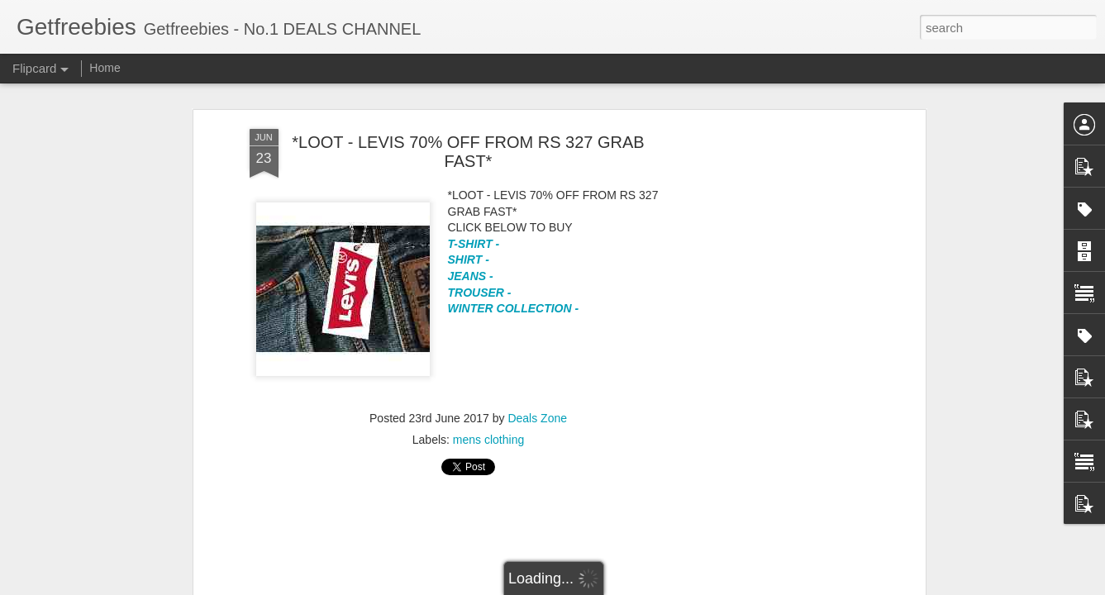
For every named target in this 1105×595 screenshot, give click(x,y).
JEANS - (472, 276)
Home (104, 67)
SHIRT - (470, 259)
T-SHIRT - (474, 243)
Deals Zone (537, 418)
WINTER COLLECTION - (513, 308)
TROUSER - (480, 292)
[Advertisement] (469, 546)
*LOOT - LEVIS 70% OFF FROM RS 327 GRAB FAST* (468, 151)
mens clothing (488, 439)
